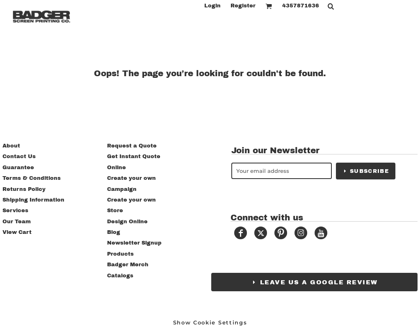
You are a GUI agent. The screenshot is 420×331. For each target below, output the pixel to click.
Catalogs (120, 276)
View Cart (17, 232)
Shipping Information (33, 200)
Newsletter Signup (134, 243)
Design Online (127, 221)
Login (212, 6)
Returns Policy (24, 189)
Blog (113, 232)
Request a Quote (132, 146)
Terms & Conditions (31, 178)
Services (15, 210)
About (11, 146)
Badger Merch (127, 265)
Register (243, 6)
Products (120, 254)
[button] (268, 6)
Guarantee (18, 167)
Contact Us (19, 156)
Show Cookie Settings (210, 322)
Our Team (16, 221)
